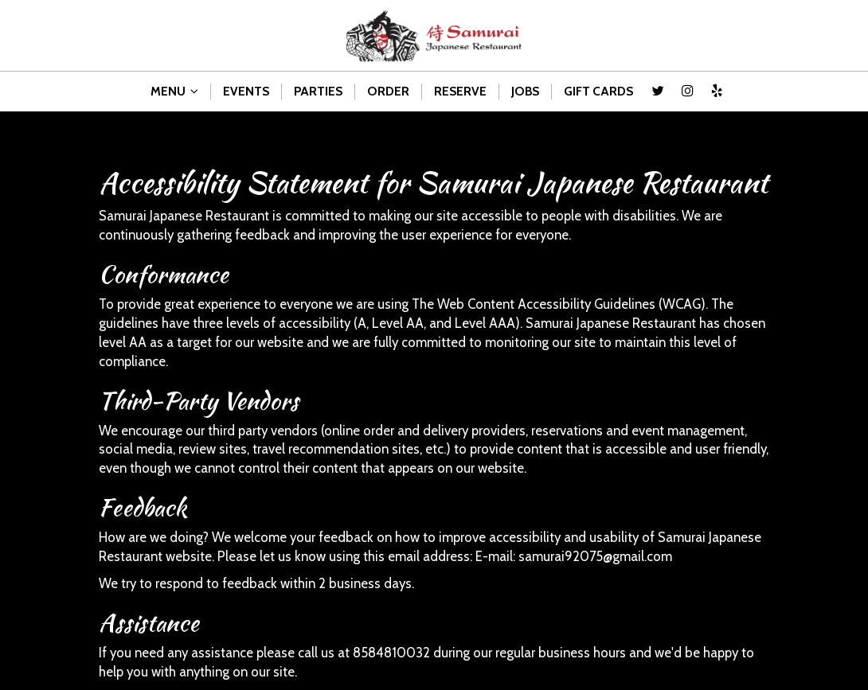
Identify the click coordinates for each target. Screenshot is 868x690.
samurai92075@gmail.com (595, 556)
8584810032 (391, 653)
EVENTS (246, 91)
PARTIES (318, 91)
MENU (174, 91)
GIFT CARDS (598, 91)
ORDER (388, 91)
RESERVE (460, 91)
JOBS (525, 91)
